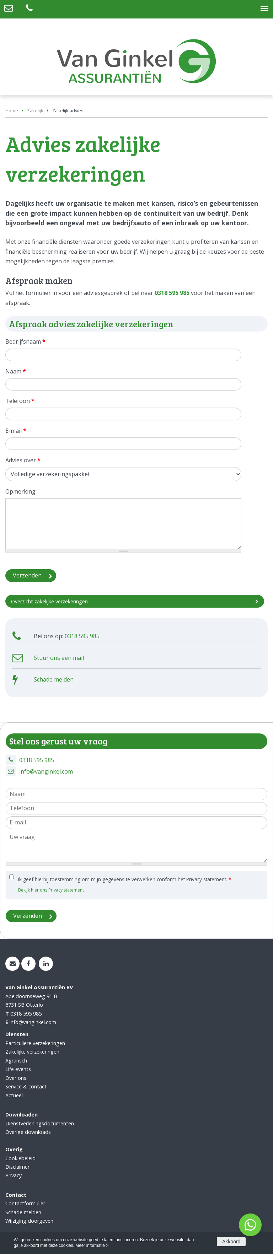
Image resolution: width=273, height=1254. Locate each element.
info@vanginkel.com (46, 771)
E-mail (15, 431)
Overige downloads (28, 1132)
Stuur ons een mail (59, 658)
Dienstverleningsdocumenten (39, 1123)
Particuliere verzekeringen (35, 1043)
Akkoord (231, 1241)
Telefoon (19, 401)
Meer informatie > (91, 1245)
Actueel (14, 1095)
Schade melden (54, 679)
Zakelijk (35, 110)
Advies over (23, 460)
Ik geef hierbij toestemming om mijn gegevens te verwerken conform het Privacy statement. (124, 879)
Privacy (13, 1175)
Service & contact (26, 1086)
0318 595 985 (172, 293)
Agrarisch (16, 1060)
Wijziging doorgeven (29, 1220)
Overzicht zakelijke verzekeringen (49, 601)
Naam (15, 371)
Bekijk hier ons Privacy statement (51, 890)
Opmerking (20, 491)
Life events (18, 1069)
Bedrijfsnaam (25, 341)
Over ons (15, 1078)
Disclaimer (17, 1166)
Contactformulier (25, 1203)
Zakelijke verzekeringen (32, 1051)
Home (11, 110)
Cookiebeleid (20, 1158)
